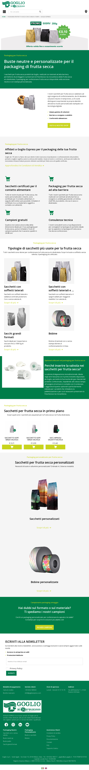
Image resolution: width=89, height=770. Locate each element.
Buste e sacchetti (30, 735)
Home (4, 17)
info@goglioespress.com (33, 693)
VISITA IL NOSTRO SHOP (58, 125)
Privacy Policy (51, 736)
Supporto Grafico (52, 748)
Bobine (27, 738)
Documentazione (52, 739)
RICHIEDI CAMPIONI (44, 627)
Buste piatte (7, 741)
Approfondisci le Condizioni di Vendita (24, 165)
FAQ (48, 745)
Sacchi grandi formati (10, 744)
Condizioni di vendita (53, 733)
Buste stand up (8, 738)
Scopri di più (11, 302)
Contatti (49, 742)
